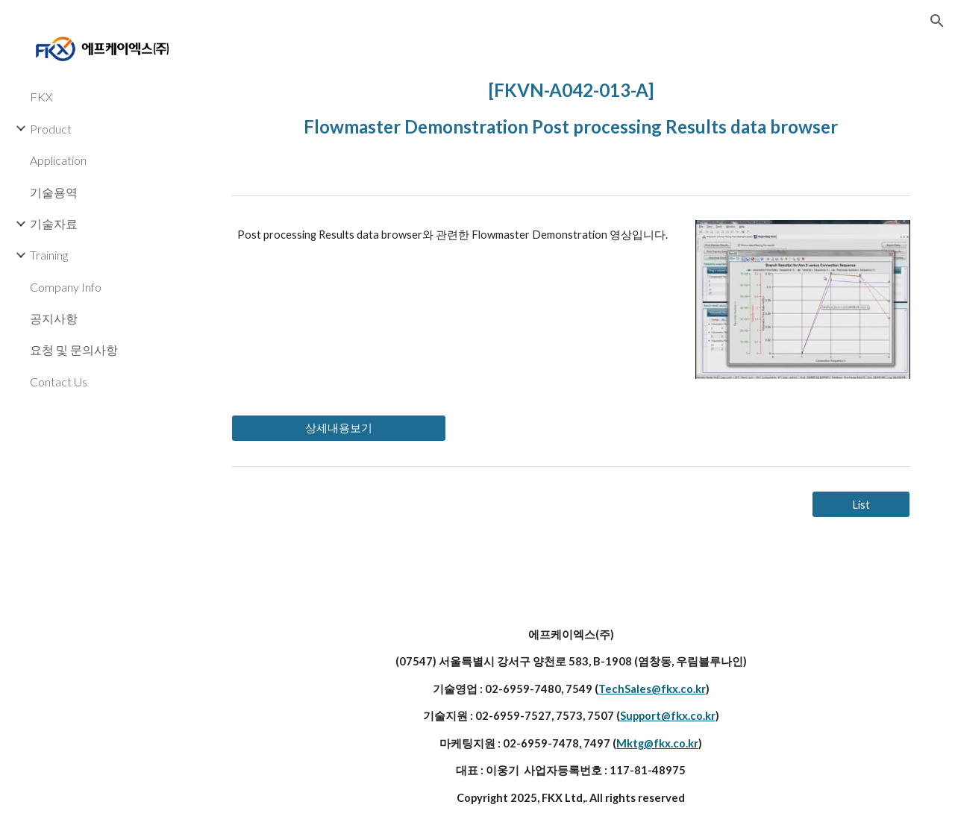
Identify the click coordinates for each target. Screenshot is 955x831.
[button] (937, 21)
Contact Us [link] (58, 381)
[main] (571, 105)
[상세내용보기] (338, 428)
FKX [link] (41, 97)
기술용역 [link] (54, 192)
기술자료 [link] (54, 223)
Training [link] (49, 255)
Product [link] (51, 129)
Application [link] (58, 160)
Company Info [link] (65, 287)
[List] (860, 504)
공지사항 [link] (54, 318)
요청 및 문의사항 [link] (74, 349)
